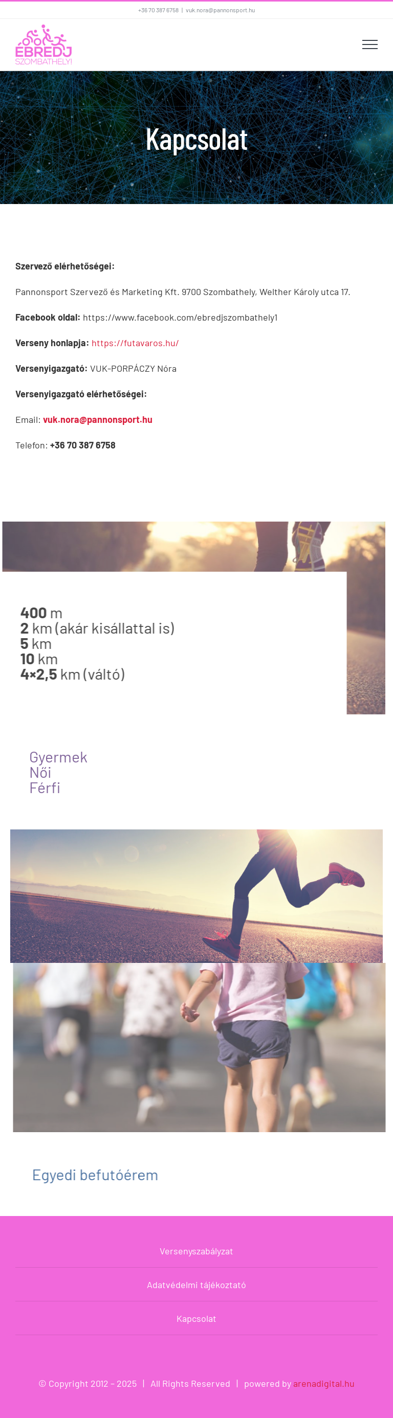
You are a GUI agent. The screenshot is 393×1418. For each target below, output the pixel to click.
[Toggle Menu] (370, 44)
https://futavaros (127, 342)
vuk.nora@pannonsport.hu (220, 9)
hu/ (172, 342)
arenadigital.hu (324, 1383)
